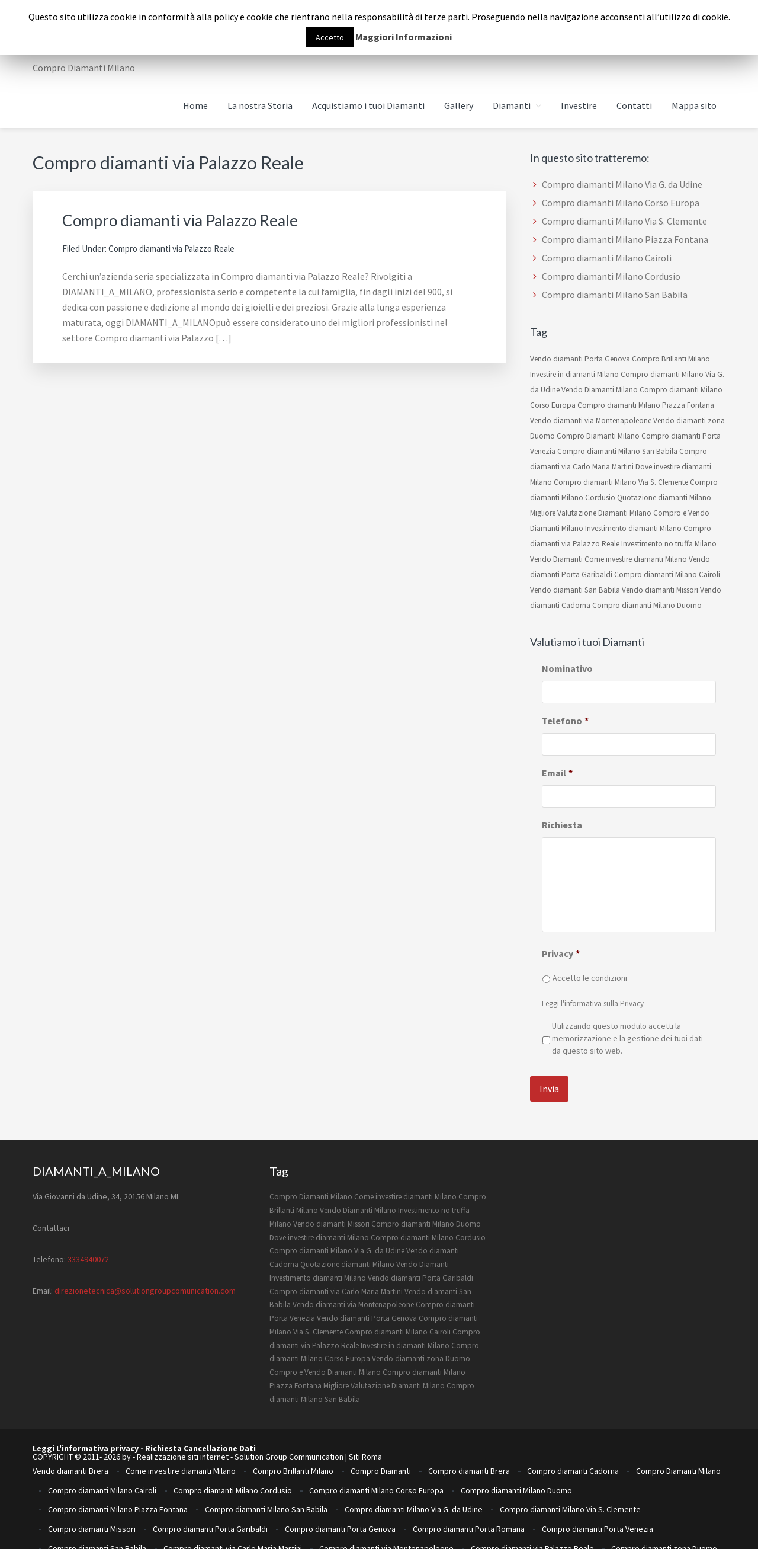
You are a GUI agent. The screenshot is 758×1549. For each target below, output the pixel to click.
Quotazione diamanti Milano (664, 497)
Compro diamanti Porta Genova (340, 1482)
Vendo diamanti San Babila (575, 590)
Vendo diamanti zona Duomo (421, 1347)
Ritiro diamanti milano (490, 1511)
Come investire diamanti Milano (635, 559)
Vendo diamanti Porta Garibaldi (420, 1265)
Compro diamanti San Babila (97, 1492)
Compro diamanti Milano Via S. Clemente (624, 221)
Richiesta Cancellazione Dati (200, 1436)
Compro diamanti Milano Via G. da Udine (622, 184)
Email (557, 773)
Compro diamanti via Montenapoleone (386, 1492)
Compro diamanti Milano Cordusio (611, 276)
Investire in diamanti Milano (574, 374)
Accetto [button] (330, 37)
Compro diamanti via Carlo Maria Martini (336, 1279)
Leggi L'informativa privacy (86, 1436)
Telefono (565, 721)
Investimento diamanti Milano (633, 528)
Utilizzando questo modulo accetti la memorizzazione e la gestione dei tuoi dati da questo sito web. (627, 1038)
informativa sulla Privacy (604, 1003)
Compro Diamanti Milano (598, 436)
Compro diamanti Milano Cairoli (607, 258)
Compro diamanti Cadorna (573, 1454)
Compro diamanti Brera (469, 1454)
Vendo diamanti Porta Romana (544, 1520)
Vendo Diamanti (556, 559)
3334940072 (88, 1246)
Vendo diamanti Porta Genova (580, 359)
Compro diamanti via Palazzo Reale (197, 219)
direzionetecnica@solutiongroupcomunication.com (145, 1278)
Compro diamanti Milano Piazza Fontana (625, 239)
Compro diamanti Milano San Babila (615, 294)
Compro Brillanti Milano (671, 359)
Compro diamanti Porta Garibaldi (210, 1482)
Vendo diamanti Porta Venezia (667, 1520)
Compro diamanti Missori (92, 1482)
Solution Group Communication (289, 1444)
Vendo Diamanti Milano (599, 390)
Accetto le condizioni (590, 977)
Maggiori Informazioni (403, 37)
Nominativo (567, 668)
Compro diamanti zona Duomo (664, 1492)
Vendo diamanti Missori (660, 590)
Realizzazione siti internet (183, 1444)
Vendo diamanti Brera (70, 1454)
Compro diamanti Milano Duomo (647, 605)
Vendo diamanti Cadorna (659, 1511)
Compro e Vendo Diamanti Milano (325, 1360)
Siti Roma (365, 1444)
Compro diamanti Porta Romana (469, 1482)
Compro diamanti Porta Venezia (597, 1482)
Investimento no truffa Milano (669, 544)
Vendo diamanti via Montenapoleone (590, 420)
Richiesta (562, 825)
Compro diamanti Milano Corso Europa (620, 203)
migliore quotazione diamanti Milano (111, 1511)
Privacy (561, 953)
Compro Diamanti (381, 1454)
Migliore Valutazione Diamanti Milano (590, 513)
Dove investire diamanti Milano (319, 1225)
